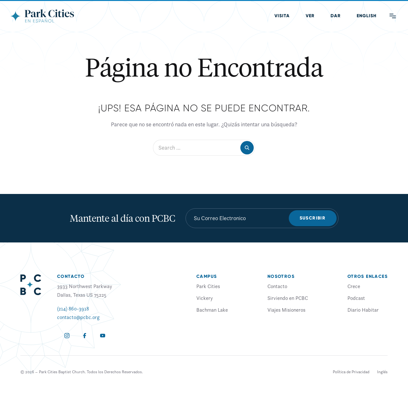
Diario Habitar (363, 310)
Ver (310, 16)
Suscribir (313, 218)
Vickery (204, 298)
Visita (282, 16)
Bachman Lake (212, 310)
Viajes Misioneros (286, 310)
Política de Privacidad (351, 372)
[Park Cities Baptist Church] (42, 16)
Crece (353, 286)
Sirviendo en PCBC (287, 298)
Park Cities (208, 286)
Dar (336, 16)
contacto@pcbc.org (78, 317)
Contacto (277, 286)
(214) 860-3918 (73, 308)
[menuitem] (366, 16)
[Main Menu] (393, 16)
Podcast (356, 298)
